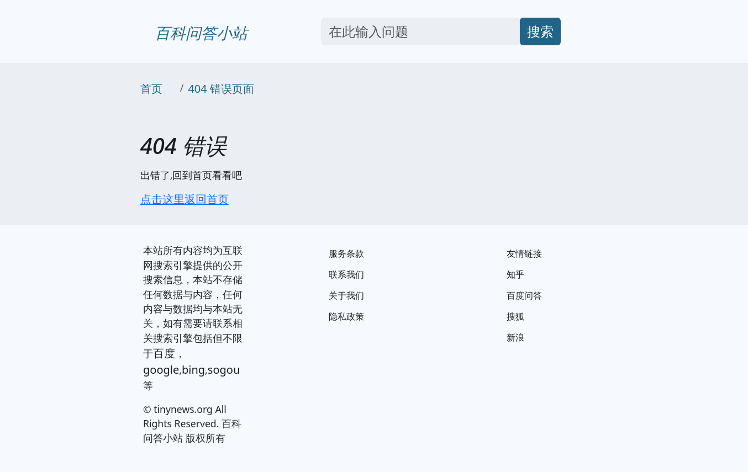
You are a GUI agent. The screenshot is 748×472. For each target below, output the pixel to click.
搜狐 (515, 316)
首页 (151, 88)
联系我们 (346, 274)
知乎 (515, 274)
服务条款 (346, 253)
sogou (224, 369)
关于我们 (346, 295)
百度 (164, 353)
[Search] (421, 31)
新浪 (515, 337)
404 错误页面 (221, 88)
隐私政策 (346, 316)
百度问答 (524, 295)
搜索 (540, 31)
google (161, 369)
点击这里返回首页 (184, 199)
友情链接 (524, 253)
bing (193, 369)
